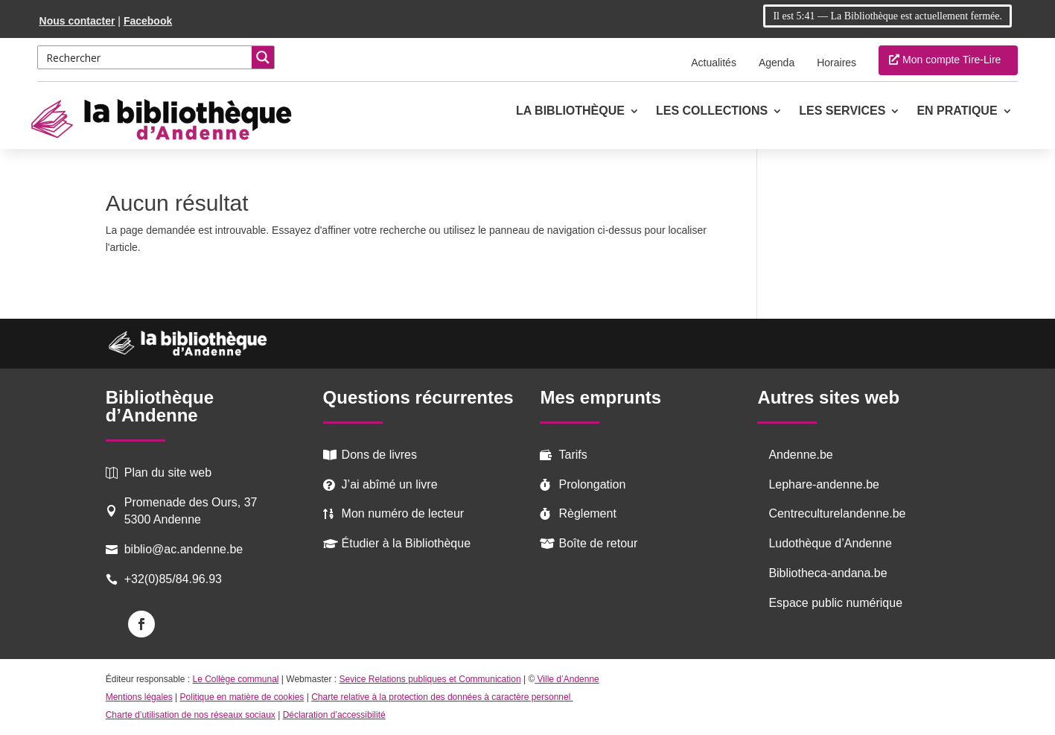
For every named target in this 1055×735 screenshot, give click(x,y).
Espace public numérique (835, 602)
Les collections (712, 111)
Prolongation (591, 484)
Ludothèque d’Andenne (830, 543)
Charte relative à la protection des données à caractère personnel (442, 697)
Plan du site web (167, 472)
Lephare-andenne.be (823, 484)
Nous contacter (77, 21)
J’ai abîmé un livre (390, 484)
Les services (842, 111)
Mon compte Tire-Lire (951, 60)
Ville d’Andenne (567, 679)
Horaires (836, 63)
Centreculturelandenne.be (836, 513)
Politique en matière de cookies (242, 697)
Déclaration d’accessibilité (334, 715)
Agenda (776, 63)
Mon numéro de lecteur (403, 513)
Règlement (587, 513)
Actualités (713, 63)
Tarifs (572, 454)
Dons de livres (379, 454)
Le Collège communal (235, 679)
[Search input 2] (146, 57)
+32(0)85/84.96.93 (173, 579)
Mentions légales (139, 697)
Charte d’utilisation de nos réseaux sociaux (190, 715)
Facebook (148, 21)
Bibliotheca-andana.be (827, 573)
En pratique (957, 111)
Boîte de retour (597, 543)
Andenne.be (800, 454)
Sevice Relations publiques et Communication (429, 679)
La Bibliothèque (570, 111)
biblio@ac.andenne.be (183, 549)
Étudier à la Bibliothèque (406, 543)
